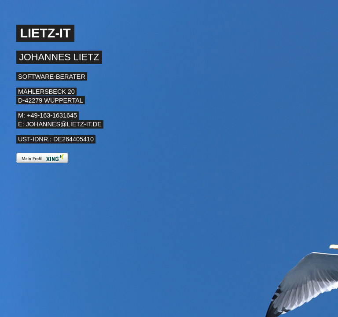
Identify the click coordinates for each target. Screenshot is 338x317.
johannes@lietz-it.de (64, 124)
